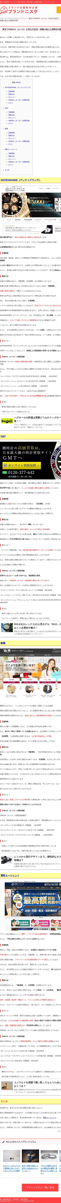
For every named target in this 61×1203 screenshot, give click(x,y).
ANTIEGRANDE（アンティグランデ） (18, 87)
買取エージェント (11, 149)
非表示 (18, 82)
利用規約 (16, 1199)
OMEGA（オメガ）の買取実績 (19, 100)
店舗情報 (11, 91)
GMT (6, 108)
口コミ (10, 103)
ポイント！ (12, 97)
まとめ (7, 170)
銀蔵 (6, 129)
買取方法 (11, 94)
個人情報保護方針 (5, 1199)
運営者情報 (24, 1199)
